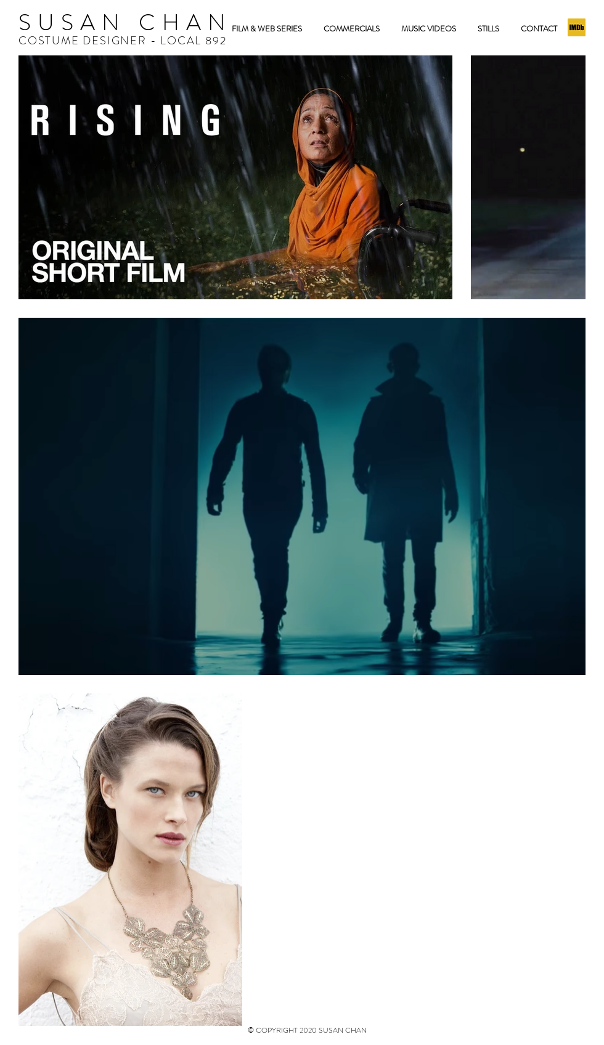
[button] (488, 29)
